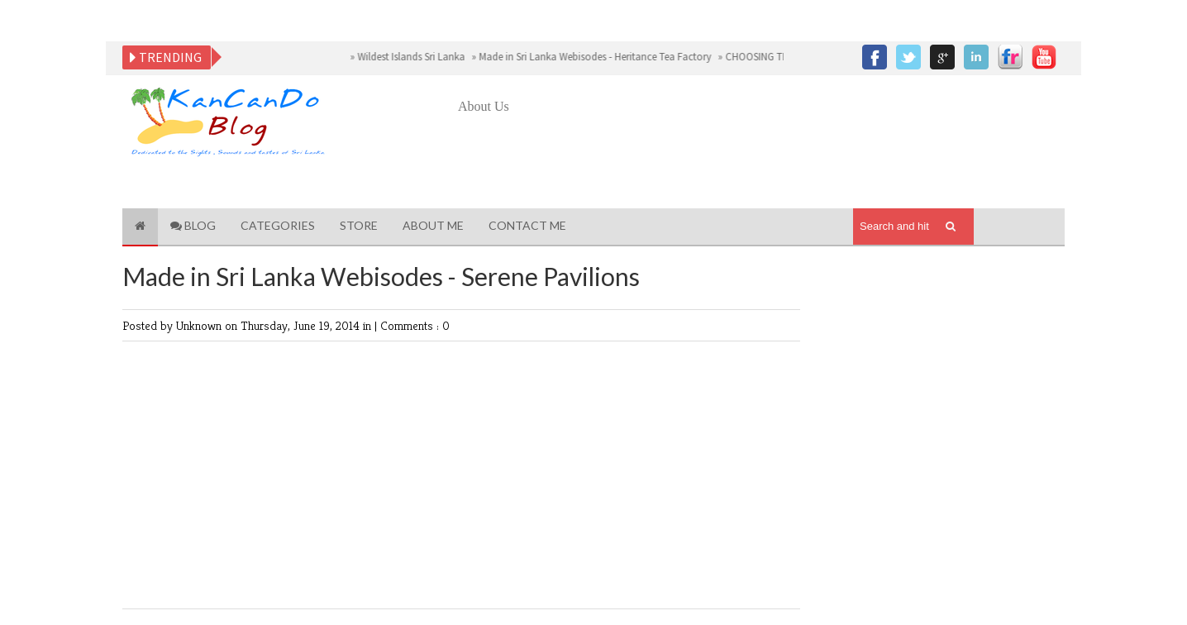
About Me (433, 225)
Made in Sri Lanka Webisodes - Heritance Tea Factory (595, 57)
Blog (193, 225)
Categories (278, 225)
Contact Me (527, 225)
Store (359, 225)
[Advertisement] (759, 163)
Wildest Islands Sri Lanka (411, 57)
